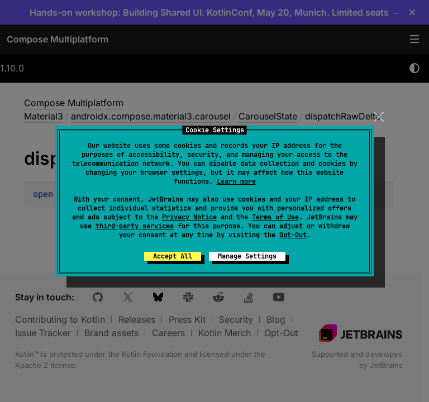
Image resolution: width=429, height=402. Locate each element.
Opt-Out (293, 235)
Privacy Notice (189, 217)
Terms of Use (275, 217)
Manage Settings (247, 256)
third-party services (135, 226)
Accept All (172, 256)
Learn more (236, 181)
